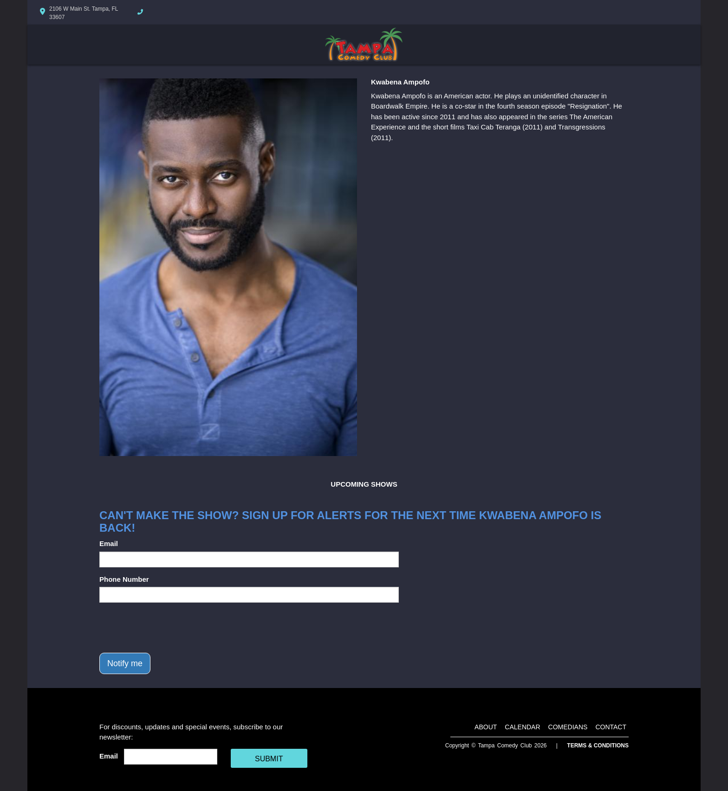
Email (108, 543)
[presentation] (169, 628)
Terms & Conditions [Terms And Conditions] (598, 745)
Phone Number (124, 579)
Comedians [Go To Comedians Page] (568, 727)
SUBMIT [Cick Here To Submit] (269, 759)
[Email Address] (170, 757)
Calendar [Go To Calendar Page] (522, 727)
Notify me (125, 663)
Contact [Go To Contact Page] (610, 727)
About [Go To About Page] (485, 727)
